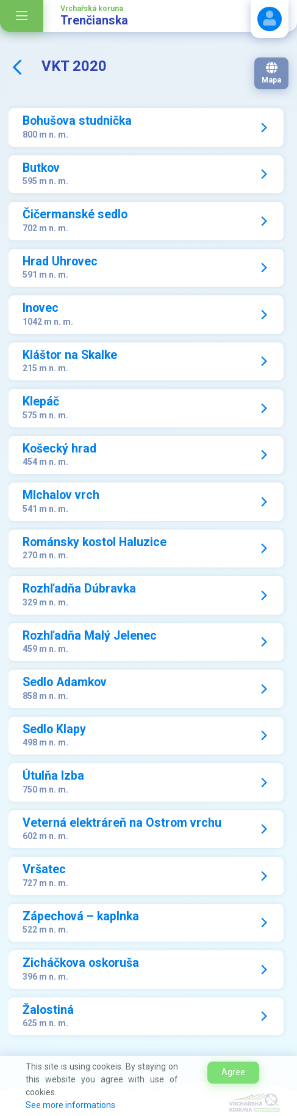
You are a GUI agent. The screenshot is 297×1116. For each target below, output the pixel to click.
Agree (233, 1072)
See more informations (70, 1105)
